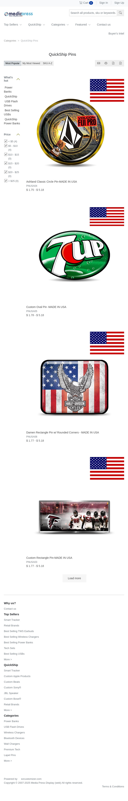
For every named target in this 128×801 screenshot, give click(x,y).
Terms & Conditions (113, 786)
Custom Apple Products (17, 676)
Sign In (103, 2)
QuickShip (36, 24)
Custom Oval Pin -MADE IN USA (46, 307)
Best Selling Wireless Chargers (21, 636)
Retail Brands (11, 625)
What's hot (8, 79)
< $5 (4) (12, 141)
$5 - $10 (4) (13, 147)
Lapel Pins (10, 755)
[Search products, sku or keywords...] (93, 13)
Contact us (104, 24)
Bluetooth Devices (14, 738)
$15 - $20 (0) (13, 165)
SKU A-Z (47, 63)
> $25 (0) (13, 180)
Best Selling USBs (14, 653)
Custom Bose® (12, 698)
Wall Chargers (12, 743)
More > (8, 659)
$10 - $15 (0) (13, 156)
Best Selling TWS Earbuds (19, 631)
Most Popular (12, 63)
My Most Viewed (31, 63)
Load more (74, 578)
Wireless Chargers (14, 732)
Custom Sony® (12, 687)
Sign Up (119, 2)
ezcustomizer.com (31, 778)
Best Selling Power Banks (18, 642)
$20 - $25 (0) (13, 174)
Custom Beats (12, 681)
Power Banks (11, 721)
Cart (86, 2)
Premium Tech (12, 749)
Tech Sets (9, 648)
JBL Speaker (11, 693)
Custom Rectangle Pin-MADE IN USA (49, 557)
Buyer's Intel (116, 33)
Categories (60, 24)
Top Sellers (13, 24)
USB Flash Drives (14, 726)
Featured (82, 24)
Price (7, 134)
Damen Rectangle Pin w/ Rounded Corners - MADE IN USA (62, 432)
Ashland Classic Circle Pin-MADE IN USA (51, 181)
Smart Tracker (12, 619)
